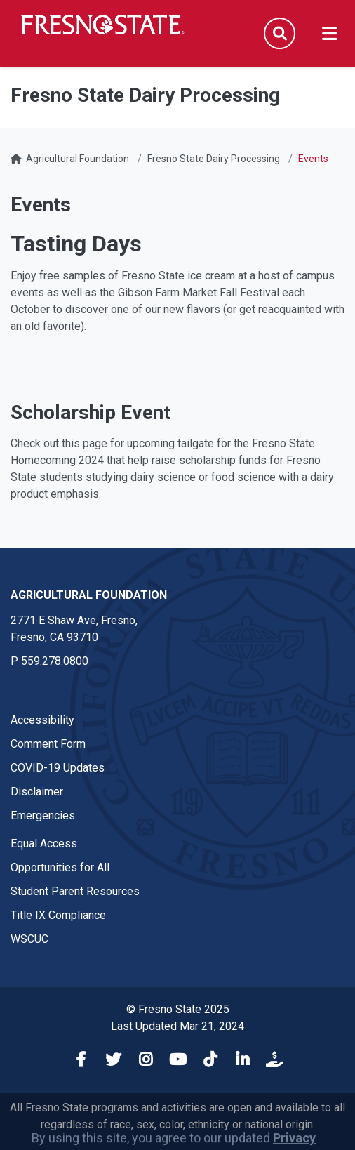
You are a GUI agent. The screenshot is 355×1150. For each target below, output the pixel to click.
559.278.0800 (54, 661)
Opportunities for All (60, 867)
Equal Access (44, 843)
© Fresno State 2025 (177, 1009)
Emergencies (43, 815)
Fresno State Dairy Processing (213, 158)
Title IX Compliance (58, 915)
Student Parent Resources (75, 891)
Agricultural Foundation (77, 158)
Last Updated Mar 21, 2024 (177, 1026)
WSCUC (29, 939)
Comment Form (48, 744)
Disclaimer (37, 791)
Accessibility (42, 720)
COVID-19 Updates (58, 767)
